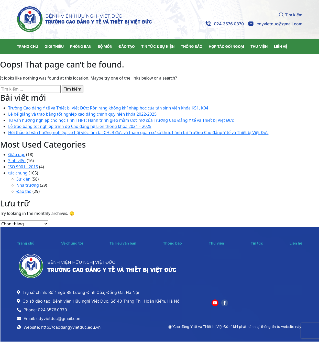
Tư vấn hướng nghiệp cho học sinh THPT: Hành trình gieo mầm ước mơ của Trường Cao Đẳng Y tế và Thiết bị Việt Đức (121, 120)
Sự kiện (23, 179)
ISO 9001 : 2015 (23, 167)
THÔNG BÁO (191, 46)
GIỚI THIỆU (54, 46)
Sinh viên (17, 160)
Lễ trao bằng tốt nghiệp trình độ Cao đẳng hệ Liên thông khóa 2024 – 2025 (79, 126)
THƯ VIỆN (259, 46)
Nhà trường (27, 185)
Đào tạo (23, 191)
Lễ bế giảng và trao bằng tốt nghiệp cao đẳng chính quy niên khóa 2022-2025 (82, 114)
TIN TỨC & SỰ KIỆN (157, 46)
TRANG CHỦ (27, 46)
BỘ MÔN (105, 46)
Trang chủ (26, 243)
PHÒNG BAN (80, 46)
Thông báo (172, 243)
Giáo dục (16, 154)
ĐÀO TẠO (127, 46)
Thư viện (216, 243)
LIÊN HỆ (281, 46)
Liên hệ (296, 243)
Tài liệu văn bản (122, 243)
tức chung (18, 173)
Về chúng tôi (72, 243)
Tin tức (257, 243)
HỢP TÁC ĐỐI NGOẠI (226, 46)
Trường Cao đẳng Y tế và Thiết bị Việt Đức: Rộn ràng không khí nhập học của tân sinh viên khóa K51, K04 (108, 108)
